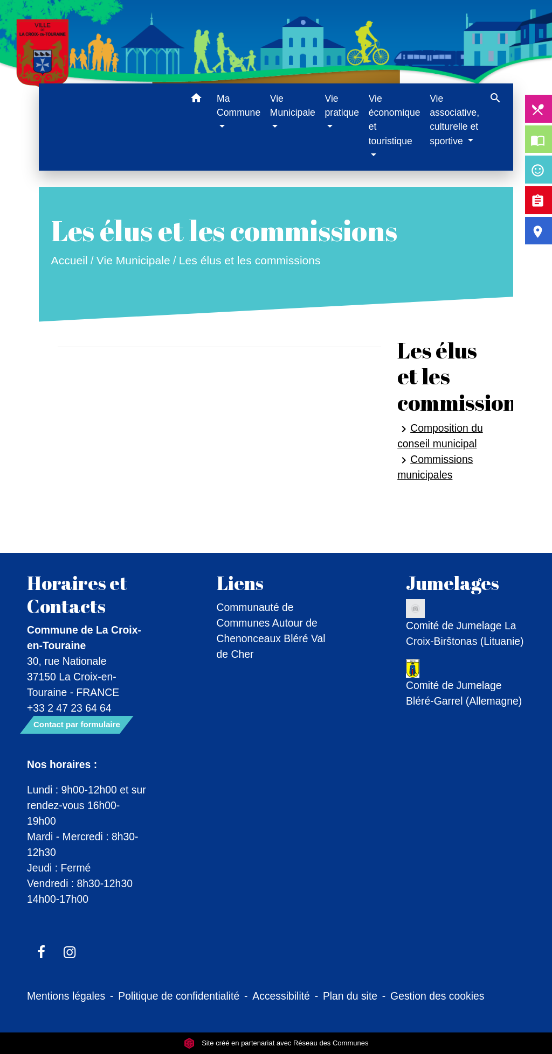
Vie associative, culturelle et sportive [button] (454, 119)
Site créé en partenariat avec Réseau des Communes (276, 1043)
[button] (196, 99)
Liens (240, 583)
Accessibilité (281, 996)
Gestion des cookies (437, 996)
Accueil (69, 260)
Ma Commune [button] (238, 105)
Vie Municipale (133, 260)
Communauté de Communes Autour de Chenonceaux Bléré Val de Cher (271, 630)
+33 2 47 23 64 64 (69, 708)
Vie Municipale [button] (292, 105)
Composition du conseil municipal (440, 435)
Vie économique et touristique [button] (394, 119)
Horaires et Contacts (77, 594)
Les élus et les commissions (250, 260)
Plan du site (350, 996)
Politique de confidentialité (178, 996)
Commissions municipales (435, 467)
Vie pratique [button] (342, 105)
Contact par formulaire (76, 724)
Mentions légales (66, 996)
